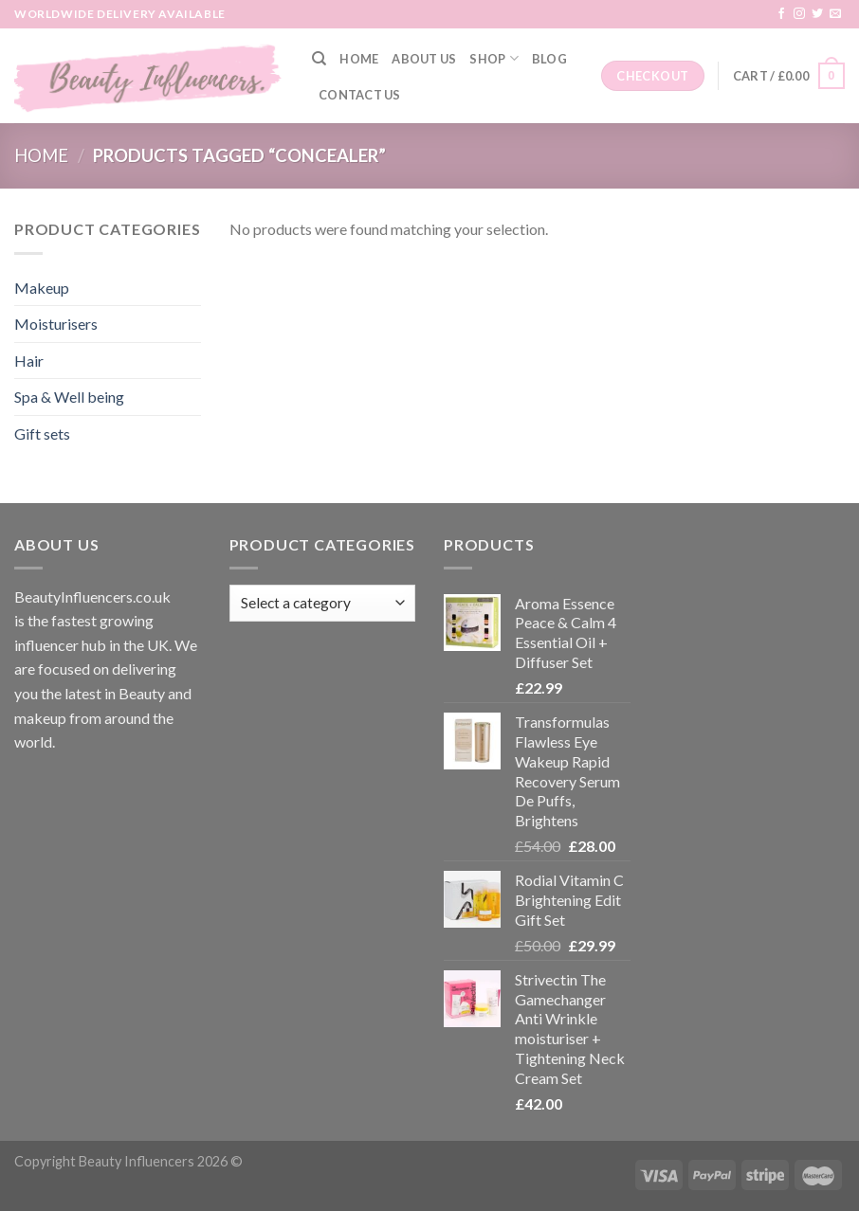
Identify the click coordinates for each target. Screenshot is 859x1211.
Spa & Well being (69, 397)
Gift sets (42, 434)
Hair (29, 361)
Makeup (41, 288)
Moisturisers (56, 324)
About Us (424, 58)
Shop (493, 58)
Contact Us (360, 94)
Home (358, 58)
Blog (549, 58)
